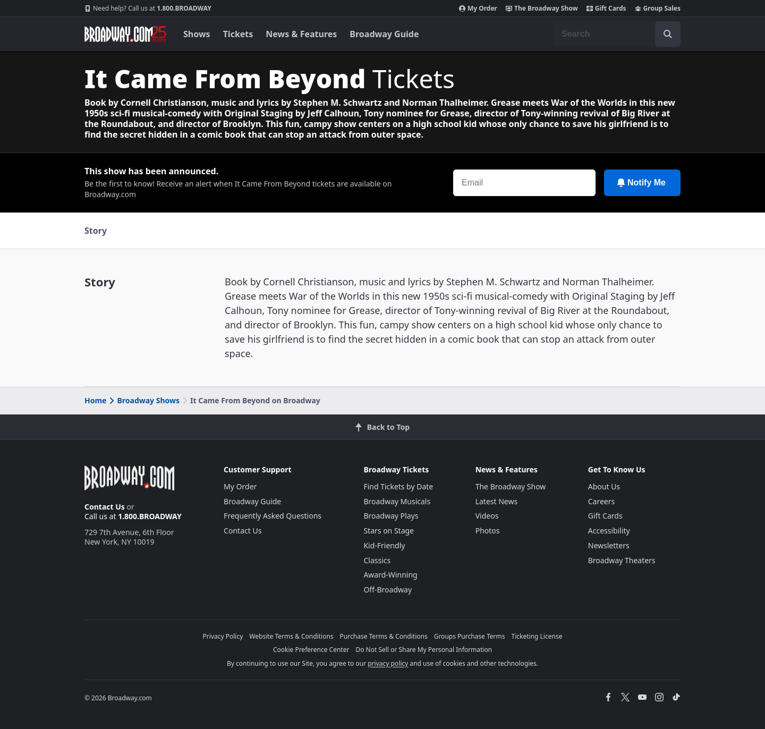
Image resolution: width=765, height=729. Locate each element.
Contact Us (104, 507)
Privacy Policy (223, 636)
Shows (196, 34)
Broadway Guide (384, 34)
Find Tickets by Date (398, 486)
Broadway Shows (143, 400)
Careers (601, 501)
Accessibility (609, 530)
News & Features (301, 34)
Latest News (496, 501)
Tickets (238, 34)
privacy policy (388, 663)
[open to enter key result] (668, 34)
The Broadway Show (542, 8)
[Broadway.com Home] (125, 34)
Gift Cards (606, 8)
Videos (487, 516)
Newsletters (609, 545)
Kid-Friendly (384, 545)
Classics (376, 560)
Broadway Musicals (396, 501)
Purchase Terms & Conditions (384, 636)
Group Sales (658, 8)
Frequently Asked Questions (272, 516)
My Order (478, 8)
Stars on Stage (388, 530)
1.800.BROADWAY (147, 8)
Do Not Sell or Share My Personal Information (423, 649)
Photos (487, 530)
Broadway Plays (390, 516)
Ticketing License (537, 636)
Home (95, 400)
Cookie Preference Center (311, 649)
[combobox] (617, 34)
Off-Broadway (387, 589)
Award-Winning (390, 575)
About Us (604, 486)
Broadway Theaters (622, 560)
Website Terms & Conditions (291, 636)
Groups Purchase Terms (469, 636)
